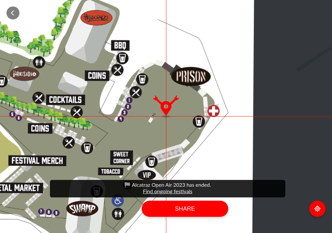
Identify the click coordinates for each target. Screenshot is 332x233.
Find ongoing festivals (168, 191)
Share (185, 208)
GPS (317, 209)
